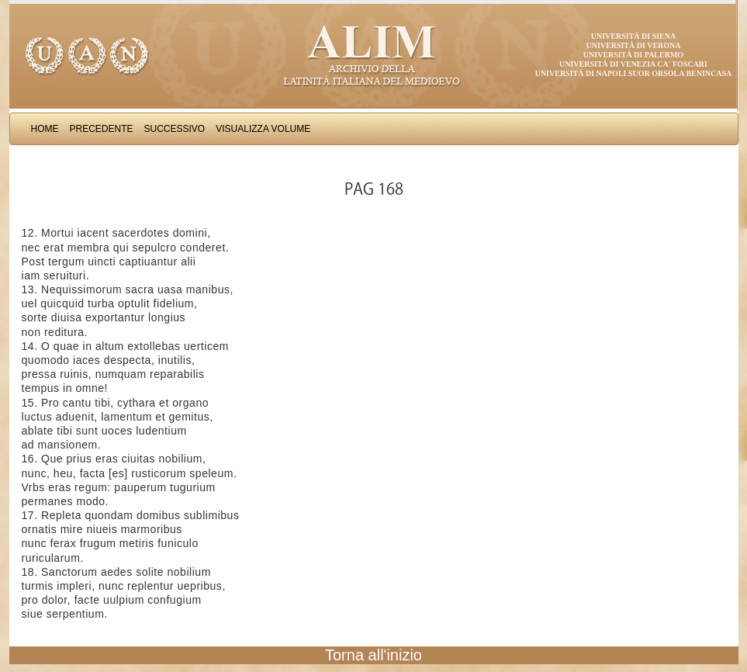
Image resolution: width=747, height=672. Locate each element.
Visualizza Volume (263, 128)
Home (45, 128)
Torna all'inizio (373, 654)
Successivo (175, 128)
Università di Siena (633, 36)
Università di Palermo (633, 54)
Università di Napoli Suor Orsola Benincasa (633, 73)
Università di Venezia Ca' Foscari (633, 64)
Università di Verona (633, 45)
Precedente (101, 128)
